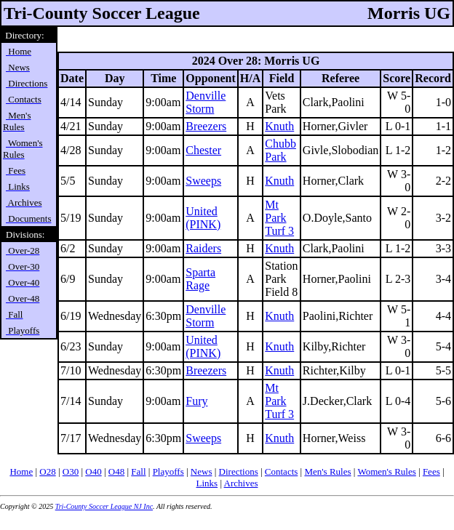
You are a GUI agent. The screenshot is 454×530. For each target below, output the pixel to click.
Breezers (206, 126)
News (201, 471)
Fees (431, 471)
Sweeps (203, 180)
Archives (241, 483)
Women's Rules (386, 471)
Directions (238, 471)
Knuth (279, 126)
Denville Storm (206, 102)
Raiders (203, 248)
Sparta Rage (200, 279)
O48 (116, 471)
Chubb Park (280, 150)
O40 (93, 471)
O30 (71, 471)
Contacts (281, 471)
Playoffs (168, 471)
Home (21, 471)
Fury (196, 401)
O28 (47, 471)
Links (207, 483)
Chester (203, 150)
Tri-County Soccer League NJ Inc (104, 506)
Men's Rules (327, 471)
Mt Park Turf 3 (279, 217)
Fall (138, 471)
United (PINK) (203, 217)
